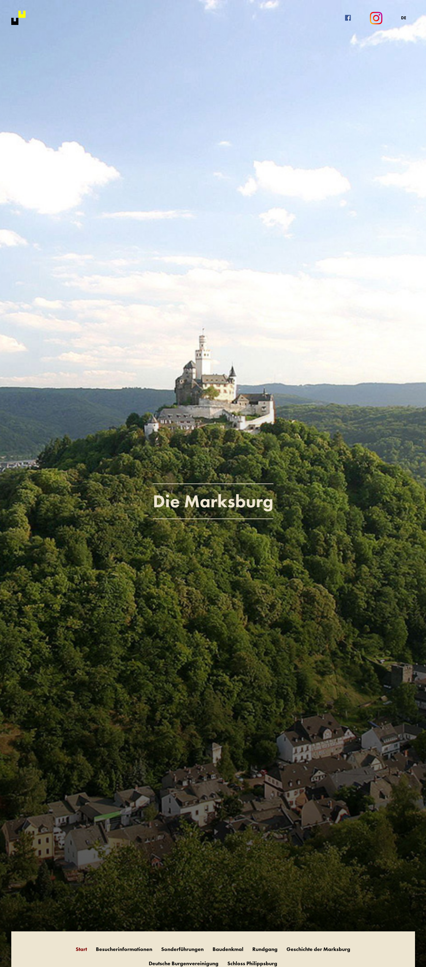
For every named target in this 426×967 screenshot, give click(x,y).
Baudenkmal (228, 949)
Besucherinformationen (124, 949)
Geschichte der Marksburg (318, 949)
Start (81, 949)
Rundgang (265, 949)
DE (403, 17)
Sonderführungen (182, 949)
